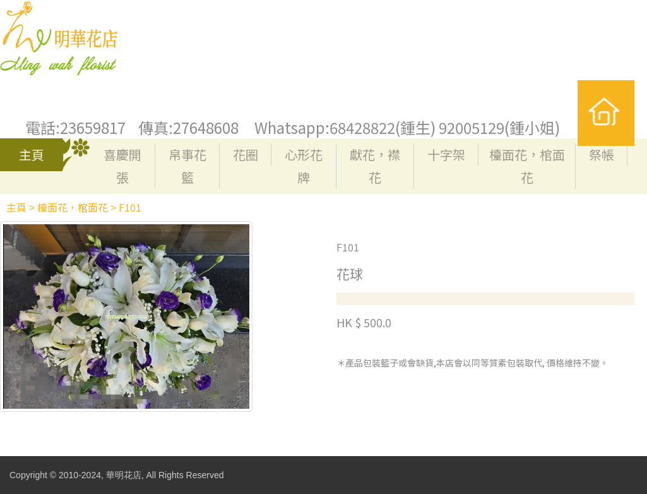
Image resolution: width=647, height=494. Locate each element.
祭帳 (601, 154)
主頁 (31, 154)
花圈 (245, 154)
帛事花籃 (187, 165)
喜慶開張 (122, 165)
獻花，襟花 (375, 165)
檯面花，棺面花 (527, 165)
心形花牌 (304, 165)
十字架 (446, 154)
